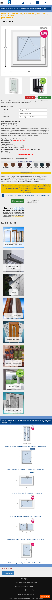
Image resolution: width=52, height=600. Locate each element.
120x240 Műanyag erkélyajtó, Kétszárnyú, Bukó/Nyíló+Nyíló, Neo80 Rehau (25, 446)
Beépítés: (6, 109)
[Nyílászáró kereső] (16, 3)
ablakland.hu (30, 594)
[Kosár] (45, 3)
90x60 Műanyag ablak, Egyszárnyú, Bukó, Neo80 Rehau (25, 516)
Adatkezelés (29, 586)
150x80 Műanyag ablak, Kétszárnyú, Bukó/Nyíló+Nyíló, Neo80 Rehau (25, 539)
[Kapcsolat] (30, 3)
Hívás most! (27, 192)
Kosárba (30, 97)
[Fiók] (23, 3)
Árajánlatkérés (44, 97)
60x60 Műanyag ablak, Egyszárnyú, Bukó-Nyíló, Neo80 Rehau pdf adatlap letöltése (25, 195)
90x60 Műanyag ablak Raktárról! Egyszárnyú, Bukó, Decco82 (25, 493)
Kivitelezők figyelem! (31, 590)
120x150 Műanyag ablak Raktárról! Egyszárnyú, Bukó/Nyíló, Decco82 (25, 469)
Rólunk (23, 579)
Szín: (4, 113)
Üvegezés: (6, 116)
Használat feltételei (20, 586)
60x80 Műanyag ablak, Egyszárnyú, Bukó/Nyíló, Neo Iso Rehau (25, 563)
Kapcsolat (28, 579)
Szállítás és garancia (19, 582)
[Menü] (1, 3)
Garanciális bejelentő (31, 582)
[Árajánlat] (37, 3)
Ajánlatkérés (45, 596)
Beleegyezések (8, 573)
